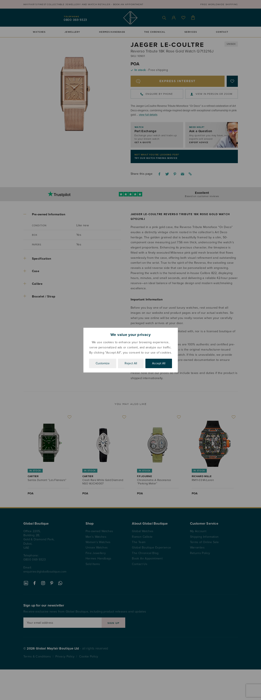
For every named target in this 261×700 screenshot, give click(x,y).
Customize (103, 363)
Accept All (158, 363)
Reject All (131, 363)
